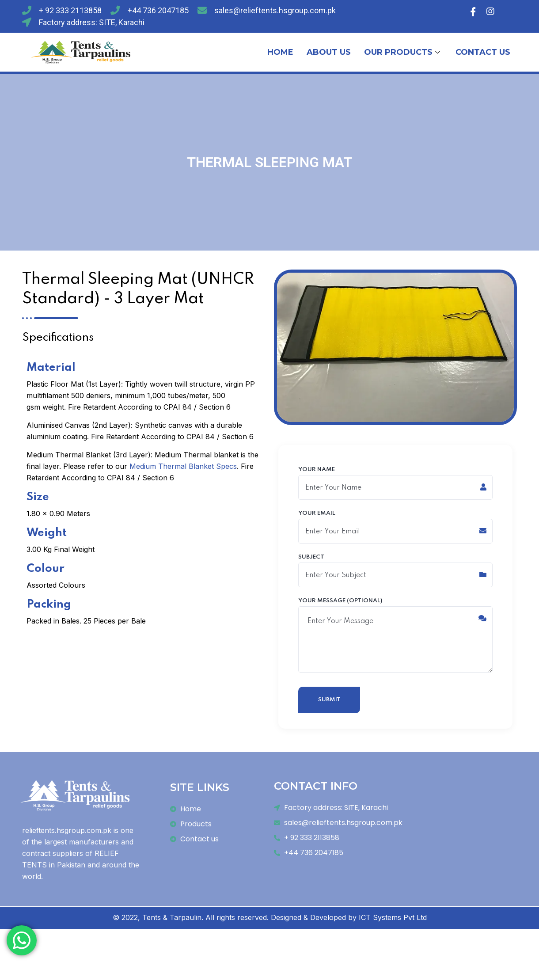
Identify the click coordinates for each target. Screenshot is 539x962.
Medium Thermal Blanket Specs (183, 466)
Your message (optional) (395, 638)
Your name (395, 483)
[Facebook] (473, 11)
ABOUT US (329, 52)
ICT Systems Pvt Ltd (393, 922)
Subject (395, 572)
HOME (280, 52)
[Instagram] (490, 11)
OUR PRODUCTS (403, 52)
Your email (395, 528)
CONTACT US (482, 52)
